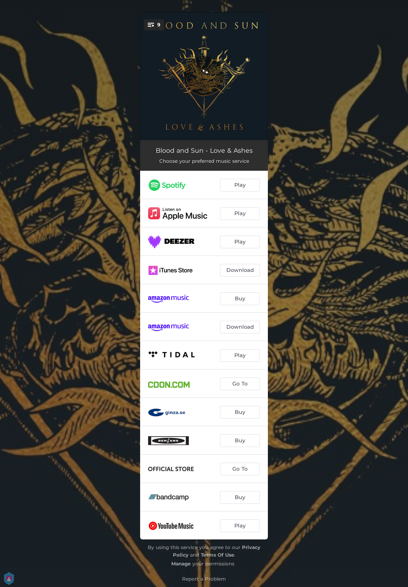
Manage (181, 564)
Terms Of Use (217, 555)
